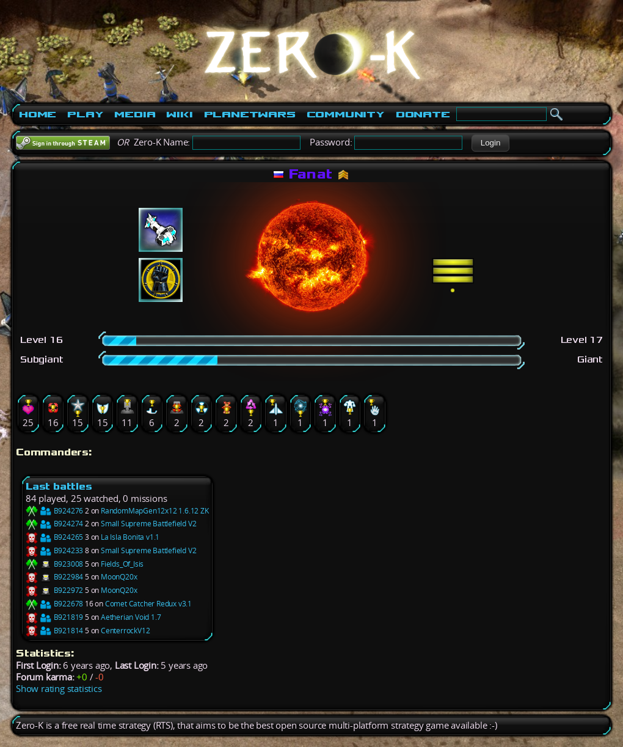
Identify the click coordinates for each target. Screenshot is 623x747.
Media (134, 114)
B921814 (54, 630)
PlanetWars (250, 114)
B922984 (54, 577)
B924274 (54, 523)
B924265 (54, 537)
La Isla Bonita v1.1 (130, 537)
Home (37, 114)
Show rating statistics (59, 688)
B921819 (54, 617)
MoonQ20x (119, 577)
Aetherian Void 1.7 (131, 617)
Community (346, 114)
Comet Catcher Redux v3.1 (148, 603)
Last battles (59, 486)
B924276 (54, 511)
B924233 (54, 550)
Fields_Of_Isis (122, 564)
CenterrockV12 (125, 630)
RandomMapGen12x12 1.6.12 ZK (155, 511)
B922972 (54, 590)
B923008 (54, 564)
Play (85, 114)
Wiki (179, 114)
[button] (490, 143)
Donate (423, 114)
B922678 (54, 603)
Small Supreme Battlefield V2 (148, 523)
